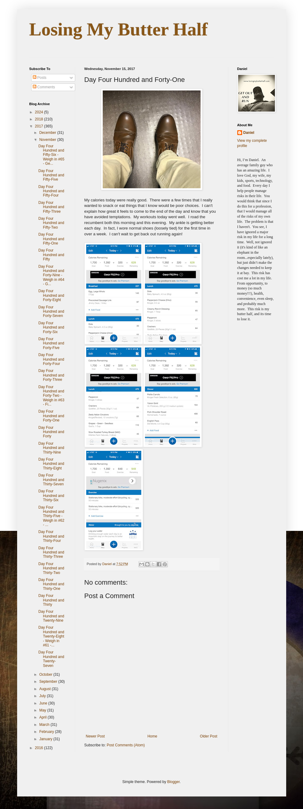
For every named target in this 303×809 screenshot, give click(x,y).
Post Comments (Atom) (126, 745)
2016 (39, 748)
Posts (39, 77)
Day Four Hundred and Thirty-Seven (51, 479)
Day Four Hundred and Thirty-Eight (51, 463)
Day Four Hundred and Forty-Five (51, 343)
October (46, 674)
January (46, 739)
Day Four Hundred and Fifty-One (51, 238)
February (47, 732)
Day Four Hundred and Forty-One (51, 415)
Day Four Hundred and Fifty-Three (51, 207)
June (43, 703)
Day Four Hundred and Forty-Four (51, 359)
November (48, 140)
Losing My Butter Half (118, 29)
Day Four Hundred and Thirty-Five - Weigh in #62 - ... (51, 516)
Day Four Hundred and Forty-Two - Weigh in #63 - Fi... (51, 396)
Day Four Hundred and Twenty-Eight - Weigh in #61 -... (51, 636)
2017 (39, 126)
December (48, 133)
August (45, 689)
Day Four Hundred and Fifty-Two (51, 223)
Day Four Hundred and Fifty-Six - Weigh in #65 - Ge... (51, 155)
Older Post (208, 736)
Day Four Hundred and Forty (51, 432)
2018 (39, 119)
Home (152, 736)
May (43, 710)
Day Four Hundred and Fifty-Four (51, 191)
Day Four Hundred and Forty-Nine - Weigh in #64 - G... (51, 275)
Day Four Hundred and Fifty (51, 254)
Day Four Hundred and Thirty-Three (51, 552)
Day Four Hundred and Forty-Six (51, 327)
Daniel (248, 133)
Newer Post (95, 736)
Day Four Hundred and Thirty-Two (51, 568)
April (43, 717)
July (43, 696)
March (44, 725)
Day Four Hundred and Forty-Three (51, 375)
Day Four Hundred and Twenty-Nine (51, 616)
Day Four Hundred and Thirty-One (51, 584)
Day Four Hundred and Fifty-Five (51, 175)
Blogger (173, 782)
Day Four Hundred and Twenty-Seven (51, 658)
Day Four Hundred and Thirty (51, 600)
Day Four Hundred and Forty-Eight (51, 295)
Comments (44, 87)
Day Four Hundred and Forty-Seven (51, 311)
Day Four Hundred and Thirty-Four (51, 536)
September (48, 681)
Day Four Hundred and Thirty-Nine (51, 447)
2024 (39, 112)
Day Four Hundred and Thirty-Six (51, 495)
